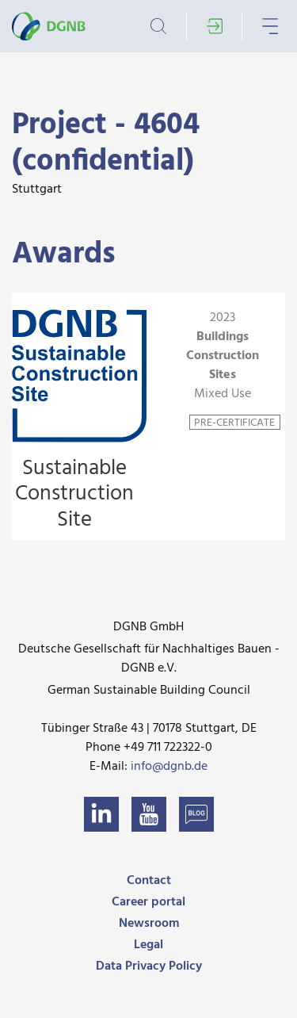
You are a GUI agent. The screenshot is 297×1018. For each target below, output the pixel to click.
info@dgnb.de (169, 766)
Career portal (148, 902)
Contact (149, 881)
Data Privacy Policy (149, 966)
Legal (148, 945)
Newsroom (149, 923)
